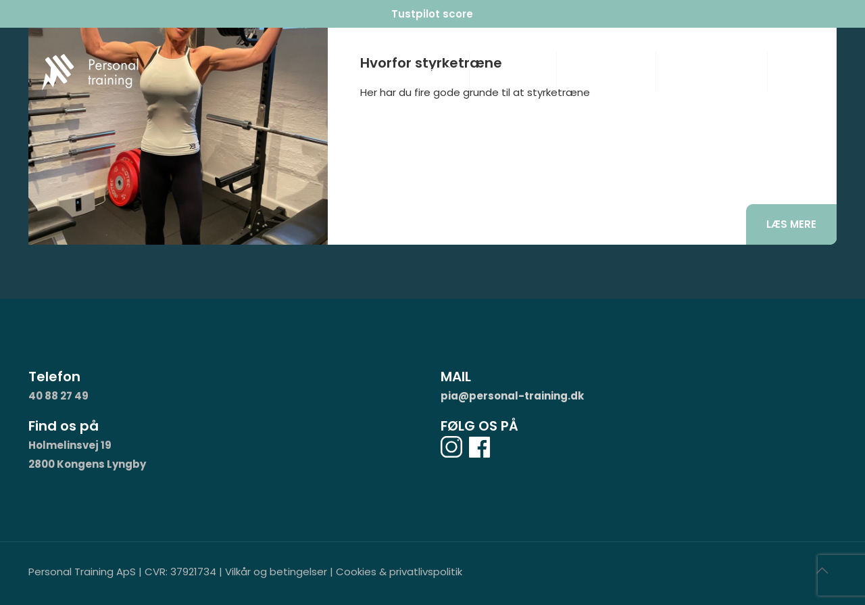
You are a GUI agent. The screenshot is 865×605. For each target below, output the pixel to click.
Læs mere (791, 224)
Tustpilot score (432, 14)
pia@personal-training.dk (512, 396)
